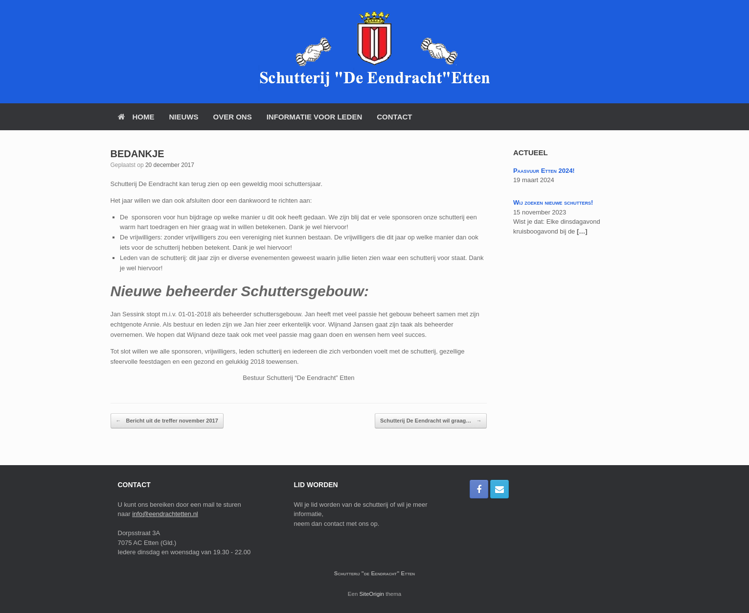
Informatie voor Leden (315, 117)
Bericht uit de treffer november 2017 (167, 421)
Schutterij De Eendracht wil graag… (431, 421)
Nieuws (184, 117)
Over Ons (232, 117)
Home (136, 117)
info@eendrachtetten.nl (165, 514)
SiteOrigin (372, 594)
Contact (394, 117)
